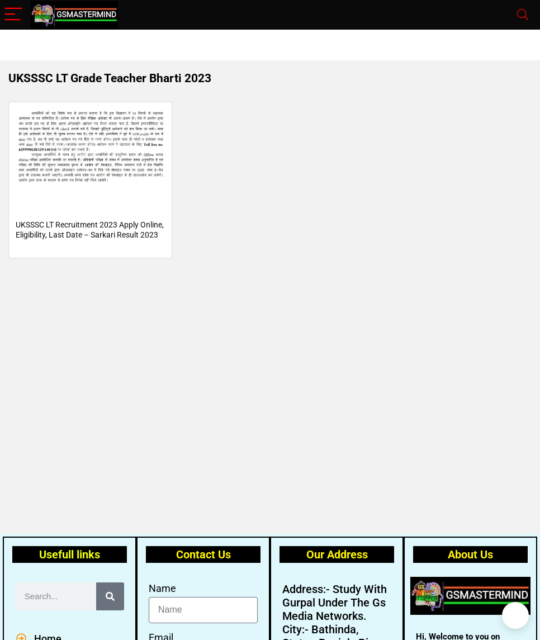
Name (162, 588)
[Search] (522, 15)
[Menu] (13, 15)
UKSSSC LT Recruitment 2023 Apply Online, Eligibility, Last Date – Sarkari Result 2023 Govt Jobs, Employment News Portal (90, 242)
